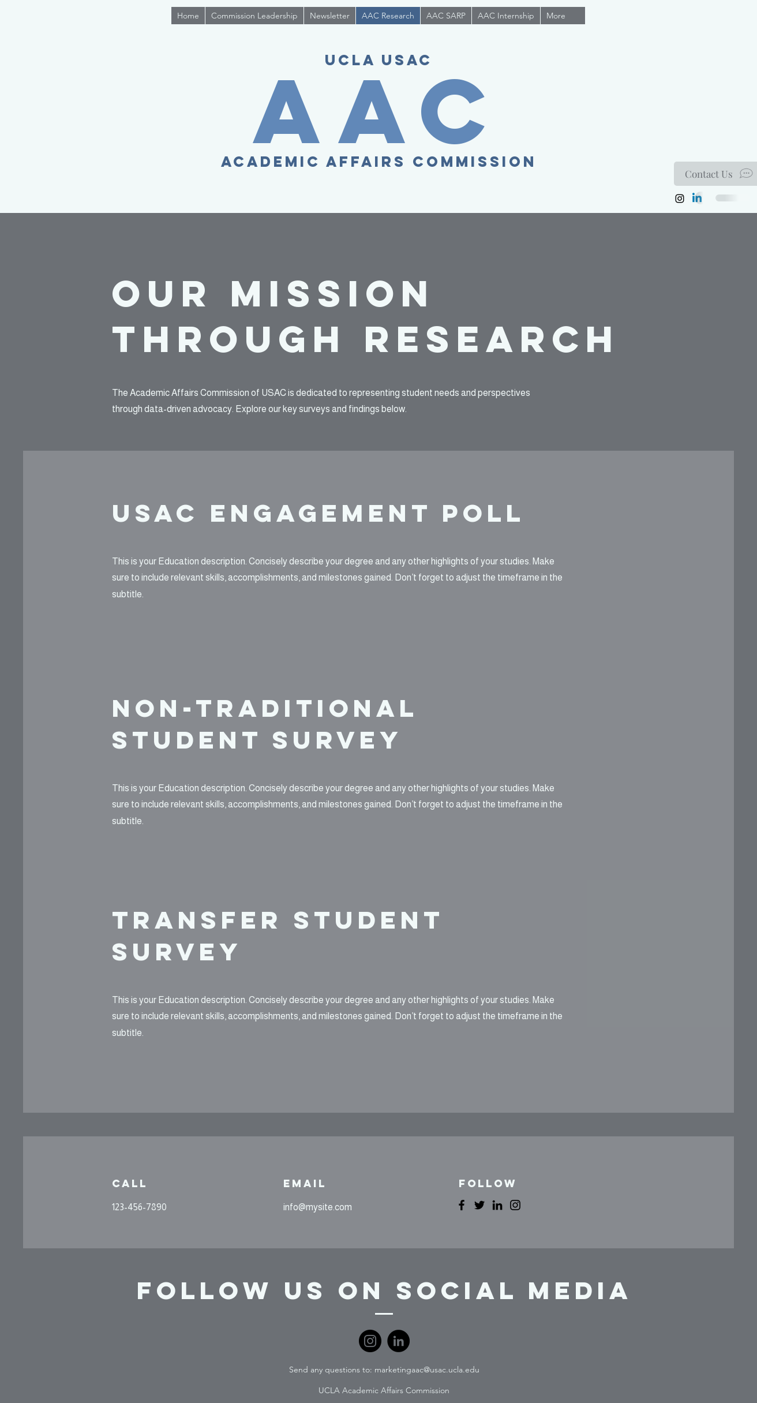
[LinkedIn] (497, 1205)
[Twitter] (479, 1205)
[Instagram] (679, 198)
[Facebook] (462, 1205)
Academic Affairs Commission (379, 161)
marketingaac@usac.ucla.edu (426, 1369)
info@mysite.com (317, 1207)
